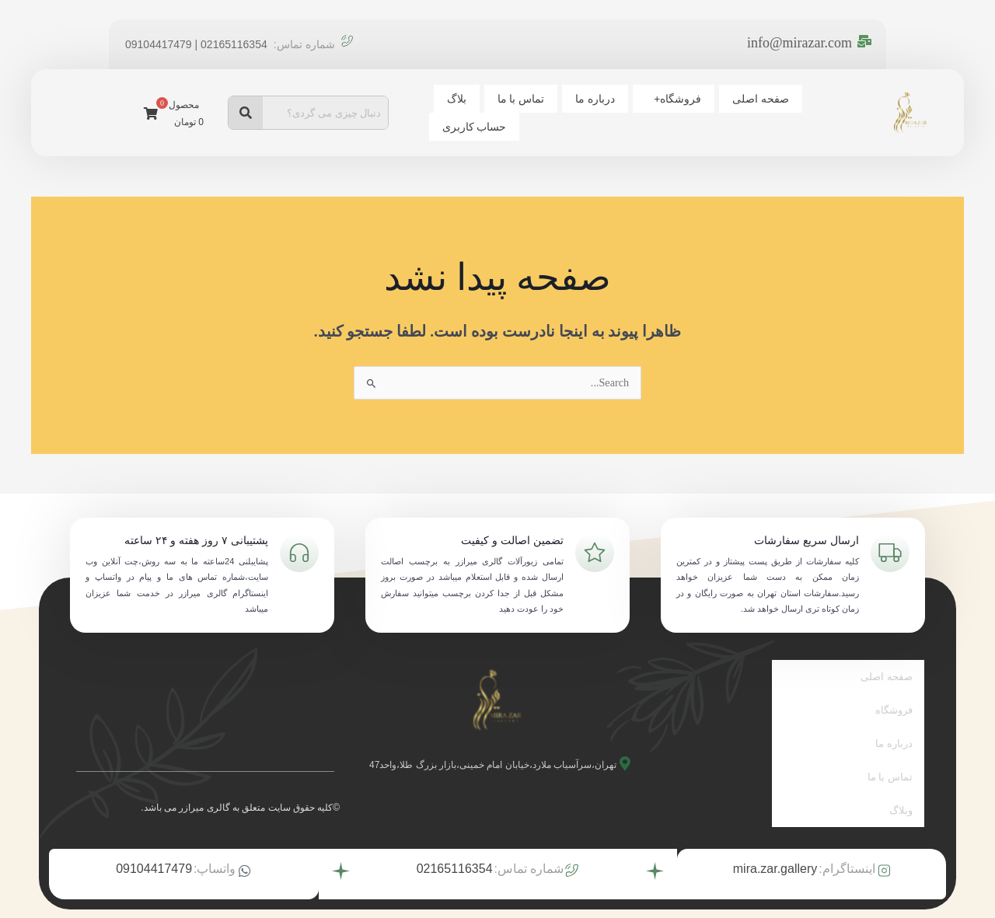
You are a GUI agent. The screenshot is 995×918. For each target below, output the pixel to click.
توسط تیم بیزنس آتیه (452, 900)
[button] (736, 112)
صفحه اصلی (817, 112)
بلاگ (537, 112)
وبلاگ (901, 780)
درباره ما (664, 112)
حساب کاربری (471, 112)
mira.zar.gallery (775, 835)
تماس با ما (596, 112)
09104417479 (154, 835)
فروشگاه (740, 112)
